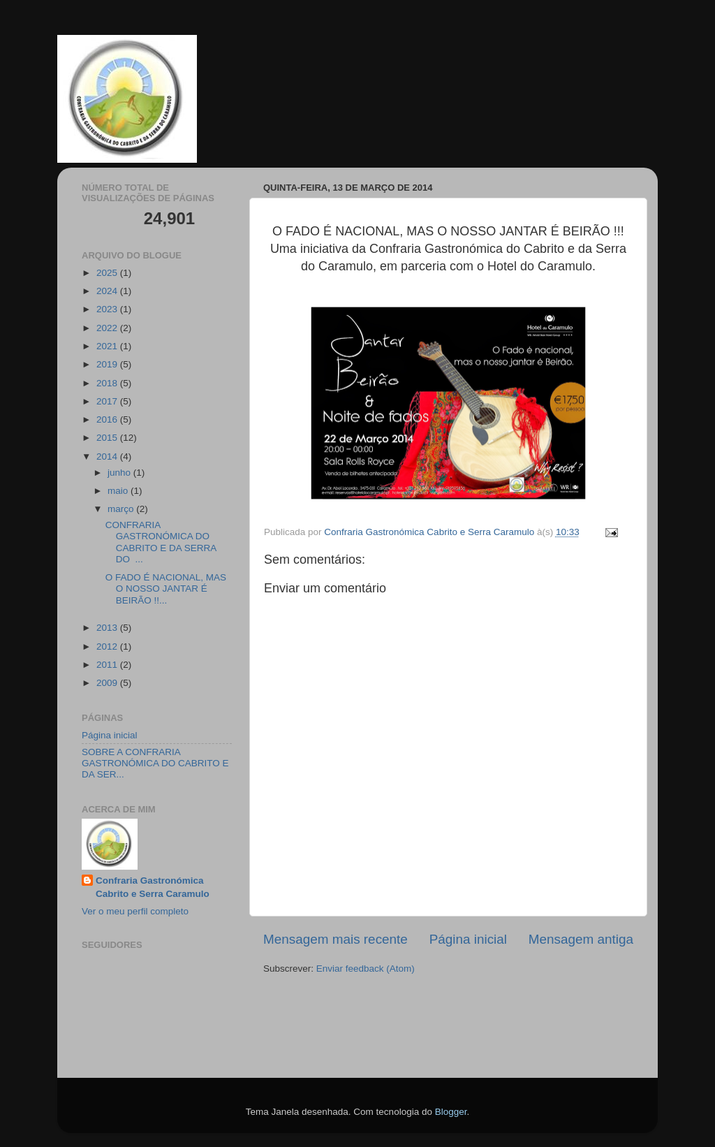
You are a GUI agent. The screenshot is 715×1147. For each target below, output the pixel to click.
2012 (108, 646)
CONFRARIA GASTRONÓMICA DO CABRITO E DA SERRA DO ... (160, 542)
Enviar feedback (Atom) (365, 968)
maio (119, 490)
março (122, 509)
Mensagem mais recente (335, 939)
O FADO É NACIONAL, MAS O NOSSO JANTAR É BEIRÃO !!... (165, 588)
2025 (108, 273)
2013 (108, 627)
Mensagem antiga (581, 939)
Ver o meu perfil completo (135, 911)
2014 (108, 456)
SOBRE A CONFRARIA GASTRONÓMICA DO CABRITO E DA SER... (155, 763)
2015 (108, 437)
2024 (108, 291)
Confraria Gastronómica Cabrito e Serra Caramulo (152, 887)
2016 (108, 419)
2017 (108, 401)
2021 (108, 346)
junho (120, 472)
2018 (108, 383)
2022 (108, 328)
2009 (108, 683)
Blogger (451, 1111)
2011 (108, 664)
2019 (108, 364)
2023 (108, 309)
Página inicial (468, 939)
